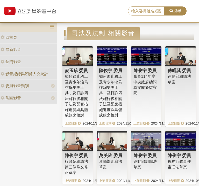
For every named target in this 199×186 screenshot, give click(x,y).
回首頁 (9, 37)
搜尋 (175, 11)
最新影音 (11, 49)
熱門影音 (11, 61)
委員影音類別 (15, 85)
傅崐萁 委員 (179, 70)
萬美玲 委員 (110, 155)
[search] (146, 11)
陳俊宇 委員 (110, 70)
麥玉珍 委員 (76, 70)
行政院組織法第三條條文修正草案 (76, 167)
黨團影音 (11, 98)
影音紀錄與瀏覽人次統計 (24, 74)
